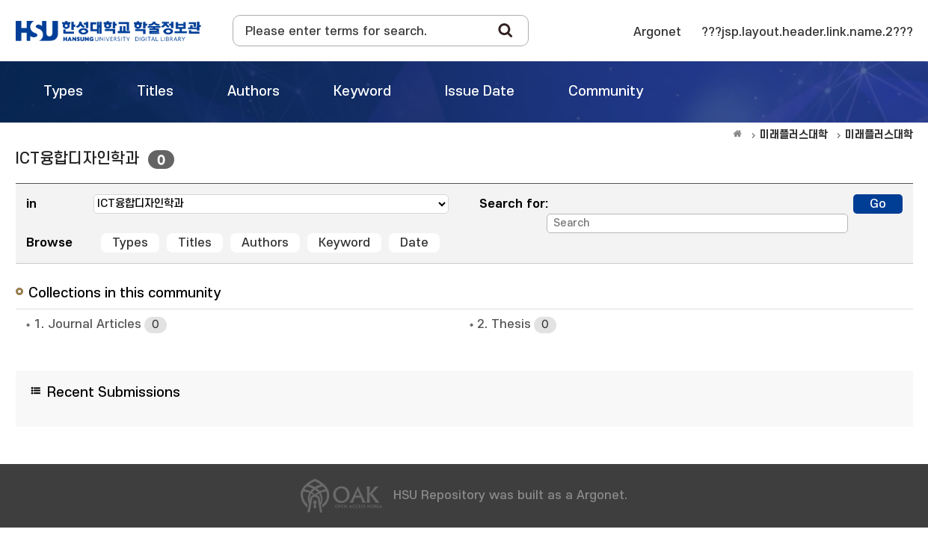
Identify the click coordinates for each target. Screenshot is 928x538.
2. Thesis (516, 325)
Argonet (657, 32)
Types (130, 243)
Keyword (344, 243)
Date (414, 243)
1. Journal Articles (100, 325)
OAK (108, 30)
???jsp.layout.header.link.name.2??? (807, 32)
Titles (195, 243)
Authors (265, 243)
